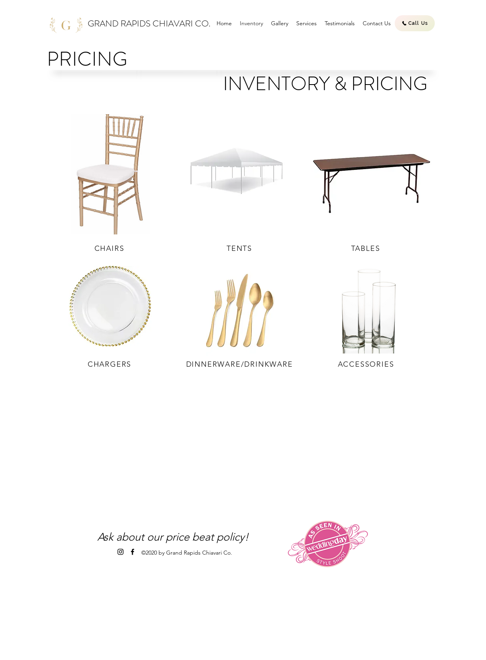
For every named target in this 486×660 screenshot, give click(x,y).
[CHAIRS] (110, 248)
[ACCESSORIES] (367, 364)
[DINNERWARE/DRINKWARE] (240, 364)
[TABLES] (366, 248)
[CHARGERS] (110, 364)
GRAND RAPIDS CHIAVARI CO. (149, 23)
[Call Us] (415, 23)
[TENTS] (240, 248)
